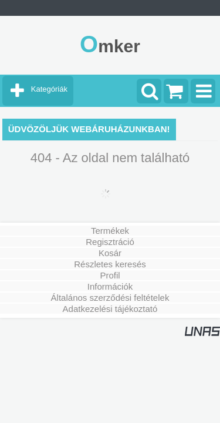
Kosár (110, 253)
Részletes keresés (110, 264)
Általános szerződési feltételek (110, 298)
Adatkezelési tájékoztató (110, 309)
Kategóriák (49, 89)
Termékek (110, 231)
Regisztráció (110, 242)
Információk (110, 286)
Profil (110, 275)
